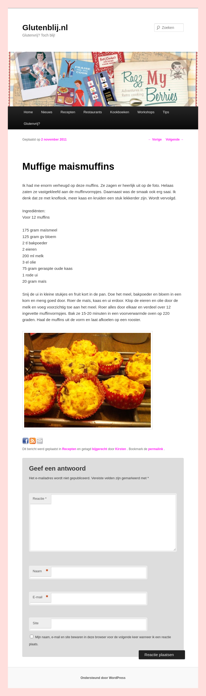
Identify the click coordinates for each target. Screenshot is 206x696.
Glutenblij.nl (45, 27)
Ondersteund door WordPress (102, 678)
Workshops (145, 112)
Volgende (175, 139)
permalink (156, 449)
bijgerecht (99, 449)
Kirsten (121, 449)
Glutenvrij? (32, 124)
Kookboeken (119, 112)
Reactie (40, 499)
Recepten (68, 112)
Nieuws (46, 112)
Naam (40, 571)
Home (28, 112)
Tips (166, 112)
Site (35, 623)
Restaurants (93, 112)
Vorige (155, 139)
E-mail (40, 597)
